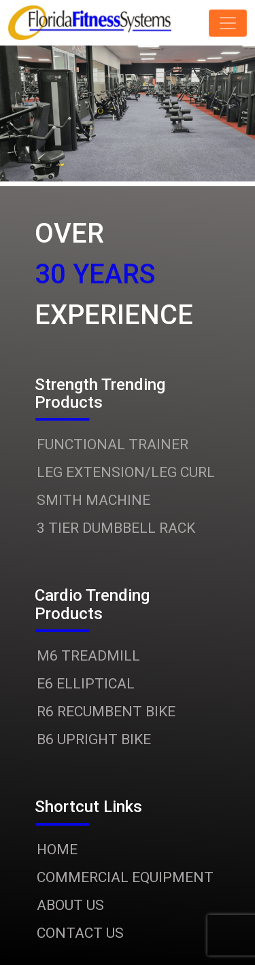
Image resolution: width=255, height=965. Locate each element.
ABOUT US (70, 905)
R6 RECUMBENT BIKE (106, 711)
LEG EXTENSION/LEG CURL (126, 472)
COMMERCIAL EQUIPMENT (125, 877)
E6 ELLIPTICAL (86, 684)
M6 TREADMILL (88, 656)
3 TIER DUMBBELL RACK (116, 528)
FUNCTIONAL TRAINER (112, 444)
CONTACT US (80, 933)
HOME (57, 849)
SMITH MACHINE (93, 500)
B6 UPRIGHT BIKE (94, 739)
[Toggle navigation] (228, 23)
